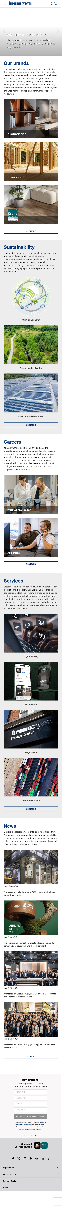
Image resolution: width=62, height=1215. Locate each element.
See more (31, 232)
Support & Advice (31, 1204)
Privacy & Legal (31, 1198)
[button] (5, 28)
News (5, 1211)
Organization (31, 1191)
